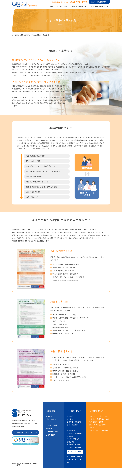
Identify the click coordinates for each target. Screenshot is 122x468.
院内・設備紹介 (72, 425)
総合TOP (15, 35)
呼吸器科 (70, 436)
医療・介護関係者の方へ (97, 425)
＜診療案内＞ (71, 430)
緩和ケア (92, 427)
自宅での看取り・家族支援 (98, 430)
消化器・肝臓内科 (73, 439)
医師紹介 (70, 416)
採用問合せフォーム (53, 431)
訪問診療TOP (24, 35)
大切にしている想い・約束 (98, 416)
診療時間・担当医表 (74, 422)
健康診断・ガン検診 (74, 445)
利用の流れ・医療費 (96, 422)
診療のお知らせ (52, 419)
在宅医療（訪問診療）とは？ (99, 419)
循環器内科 (71, 442)
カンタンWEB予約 (74, 452)
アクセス (70, 419)
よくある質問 (50, 435)
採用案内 (49, 428)
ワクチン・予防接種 (74, 447)
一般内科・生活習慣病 (74, 433)
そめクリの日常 (52, 425)
